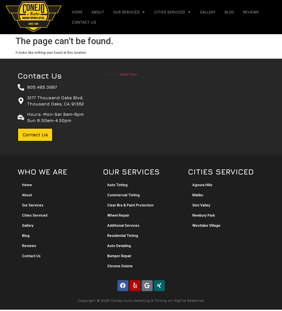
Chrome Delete (120, 266)
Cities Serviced (172, 12)
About (97, 12)
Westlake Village (206, 225)
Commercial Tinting (123, 195)
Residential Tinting (122, 236)
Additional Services (123, 225)
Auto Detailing (119, 246)
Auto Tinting (117, 185)
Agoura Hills (202, 185)
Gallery (208, 12)
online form (128, 74)
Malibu (197, 195)
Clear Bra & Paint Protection (130, 205)
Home (77, 12)
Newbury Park (203, 215)
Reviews (251, 12)
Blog (229, 12)
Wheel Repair (118, 215)
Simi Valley (201, 205)
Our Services (129, 12)
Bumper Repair (119, 256)
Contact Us (84, 22)
